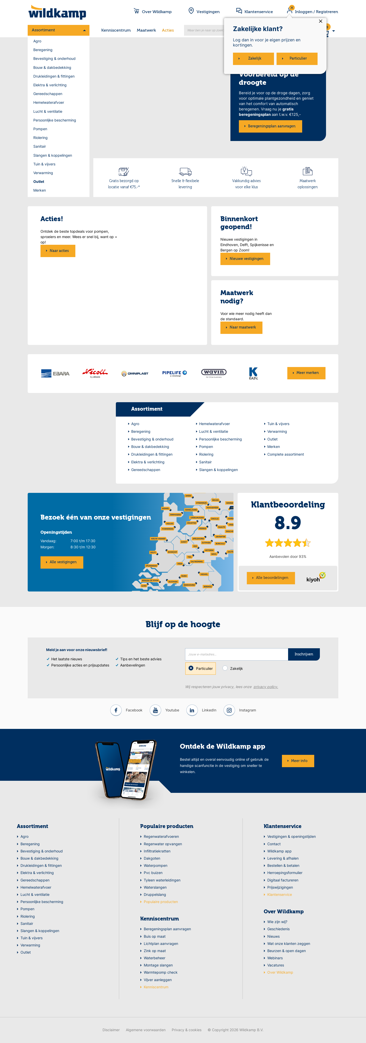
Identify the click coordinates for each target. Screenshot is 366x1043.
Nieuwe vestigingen (246, 259)
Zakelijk (234, 668)
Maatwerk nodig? (236, 297)
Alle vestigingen (63, 563)
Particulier (200, 669)
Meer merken (308, 373)
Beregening (43, 50)
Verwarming (43, 173)
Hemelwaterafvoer (48, 102)
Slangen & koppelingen (52, 155)
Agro (37, 41)
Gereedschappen (47, 93)
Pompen (40, 129)
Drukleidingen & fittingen (54, 76)
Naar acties (59, 308)
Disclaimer (111, 1030)
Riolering (40, 137)
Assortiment (43, 30)
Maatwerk (146, 31)
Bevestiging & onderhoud (54, 58)
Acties (168, 31)
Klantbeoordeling (288, 506)
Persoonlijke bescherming (54, 120)
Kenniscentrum (116, 31)
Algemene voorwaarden (146, 1030)
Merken (39, 190)
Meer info (299, 762)
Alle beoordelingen (272, 578)
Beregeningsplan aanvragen (272, 126)
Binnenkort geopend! (239, 223)
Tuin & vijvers (44, 164)
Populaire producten (166, 827)
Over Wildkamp (284, 912)
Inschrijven (304, 655)
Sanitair (39, 146)
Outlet (38, 181)
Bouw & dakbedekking (52, 67)
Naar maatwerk (243, 327)
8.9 (287, 525)
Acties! (51, 231)
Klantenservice (282, 827)
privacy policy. (265, 687)
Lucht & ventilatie (47, 111)
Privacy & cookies (186, 1030)
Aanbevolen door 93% (287, 557)
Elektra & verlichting (50, 85)
